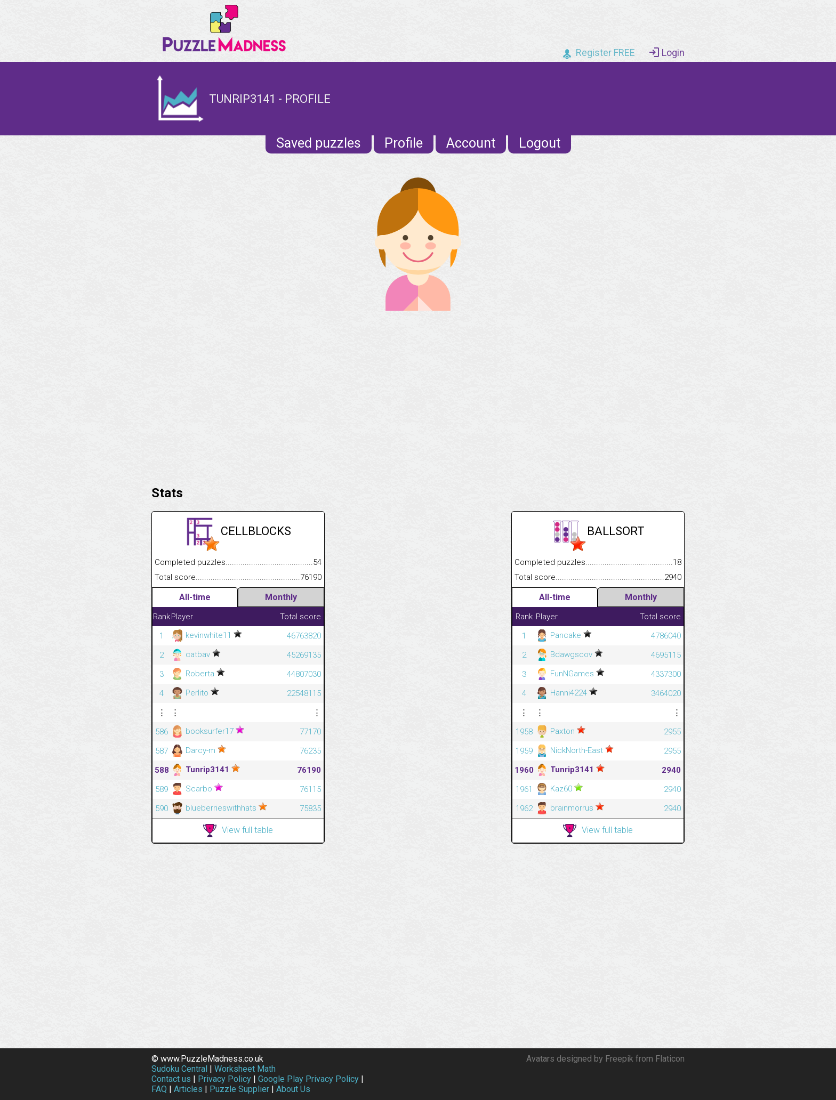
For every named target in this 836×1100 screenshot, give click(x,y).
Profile (403, 143)
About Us (293, 1089)
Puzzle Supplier (239, 1089)
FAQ (159, 1089)
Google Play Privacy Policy (308, 1079)
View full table (238, 830)
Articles (188, 1089)
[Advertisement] (418, 395)
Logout (539, 143)
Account (470, 143)
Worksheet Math (245, 1069)
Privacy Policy (224, 1079)
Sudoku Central (179, 1069)
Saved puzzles (318, 143)
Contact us (171, 1079)
